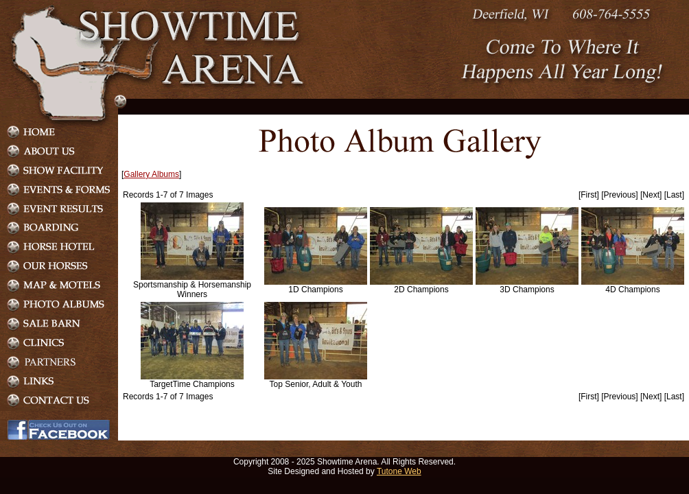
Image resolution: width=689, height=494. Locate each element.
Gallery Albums (151, 174)
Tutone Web (399, 471)
